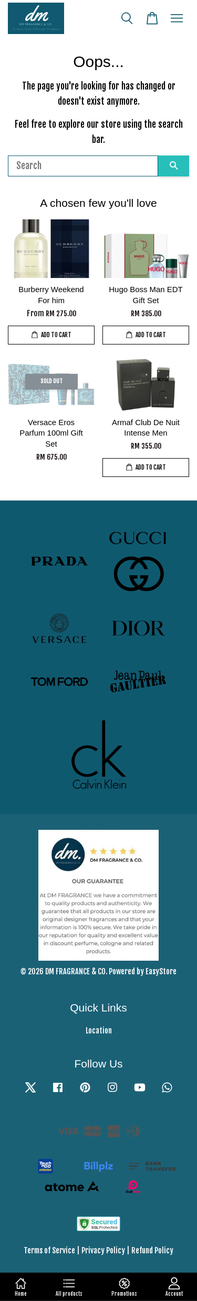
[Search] (83, 165)
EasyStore (161, 971)
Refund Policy (152, 1250)
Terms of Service (49, 1250)
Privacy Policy (103, 1250)
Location (99, 1031)
